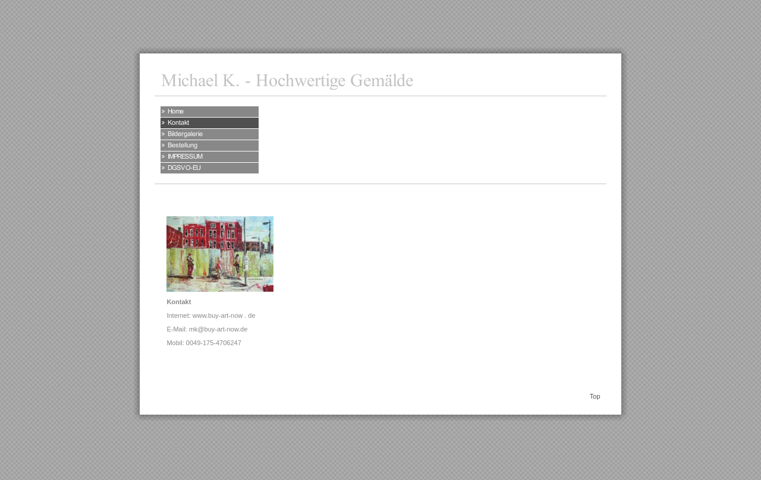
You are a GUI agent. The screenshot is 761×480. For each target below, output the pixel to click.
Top (595, 396)
